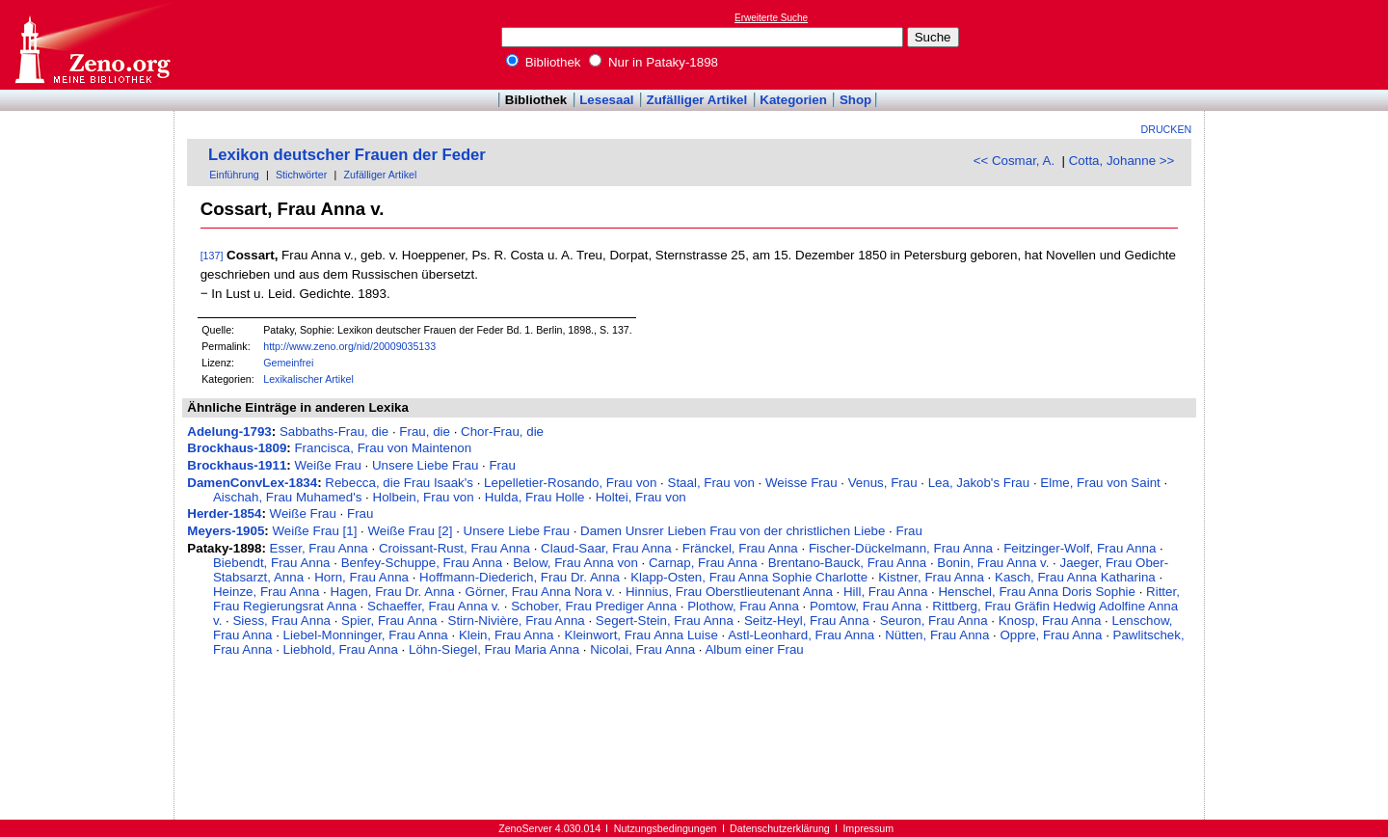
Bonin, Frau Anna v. (993, 562)
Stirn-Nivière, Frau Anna (516, 620)
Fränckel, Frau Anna (740, 548)
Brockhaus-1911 (236, 465)
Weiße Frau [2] (410, 531)
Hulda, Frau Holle (535, 497)
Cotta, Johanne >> (1122, 160)
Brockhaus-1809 (236, 448)
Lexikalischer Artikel (308, 379)
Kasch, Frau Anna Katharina (1075, 577)
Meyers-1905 (225, 531)
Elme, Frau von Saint (1100, 482)
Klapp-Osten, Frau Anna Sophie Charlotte (749, 577)
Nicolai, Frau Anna (642, 649)
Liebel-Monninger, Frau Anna (365, 635)
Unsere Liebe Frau (425, 465)
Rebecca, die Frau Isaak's (399, 482)
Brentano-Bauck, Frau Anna (847, 562)
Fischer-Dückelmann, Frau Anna (901, 548)
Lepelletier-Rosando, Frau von (570, 482)
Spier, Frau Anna (389, 620)
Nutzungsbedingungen (665, 828)
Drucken (1166, 129)
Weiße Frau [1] (315, 531)
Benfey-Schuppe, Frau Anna (421, 562)
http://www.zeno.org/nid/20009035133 (349, 346)
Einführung (234, 174)
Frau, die (424, 431)
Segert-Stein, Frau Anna (665, 620)
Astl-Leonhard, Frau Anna (801, 635)
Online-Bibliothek (91, 45)
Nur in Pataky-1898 (653, 62)
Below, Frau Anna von (575, 562)
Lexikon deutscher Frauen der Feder (347, 155)
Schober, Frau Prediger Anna (594, 606)
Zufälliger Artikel (697, 100)
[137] (212, 255)
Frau (502, 465)
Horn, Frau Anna (361, 577)
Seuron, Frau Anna (934, 620)
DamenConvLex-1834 (252, 482)
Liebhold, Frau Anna (340, 649)
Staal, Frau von (711, 482)
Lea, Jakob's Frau (979, 482)
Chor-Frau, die (502, 431)
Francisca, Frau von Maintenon (382, 448)
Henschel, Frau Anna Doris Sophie (1036, 591)
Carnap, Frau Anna (703, 562)
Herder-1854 (224, 513)
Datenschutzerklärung (780, 828)
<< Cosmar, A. (1014, 160)
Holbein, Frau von (423, 497)
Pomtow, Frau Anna (865, 606)
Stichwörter (301, 174)
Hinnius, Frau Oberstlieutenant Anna (729, 591)
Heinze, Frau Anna (266, 591)
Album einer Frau (754, 649)
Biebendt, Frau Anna (272, 562)
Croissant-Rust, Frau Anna (454, 548)
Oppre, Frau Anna (1052, 635)
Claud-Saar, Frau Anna (606, 548)
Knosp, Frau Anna (1050, 620)
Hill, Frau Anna (885, 591)
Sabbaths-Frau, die (334, 431)
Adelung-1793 (229, 431)
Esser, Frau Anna (319, 548)
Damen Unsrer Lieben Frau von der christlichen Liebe (732, 531)
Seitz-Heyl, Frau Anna (806, 620)
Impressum (868, 828)
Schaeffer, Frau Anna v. (433, 606)
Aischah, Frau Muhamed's (287, 497)
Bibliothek (543, 62)
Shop (855, 100)
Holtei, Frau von (641, 497)
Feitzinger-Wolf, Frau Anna (1079, 548)
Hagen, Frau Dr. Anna (393, 591)
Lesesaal (606, 100)
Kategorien (793, 100)
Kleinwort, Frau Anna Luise (641, 635)
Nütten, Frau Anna (937, 635)
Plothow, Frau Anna (743, 606)
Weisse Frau (801, 482)
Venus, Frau (883, 482)
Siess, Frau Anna (281, 620)
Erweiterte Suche (771, 18)
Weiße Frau (327, 465)
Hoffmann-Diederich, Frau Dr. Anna (519, 577)
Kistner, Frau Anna (931, 577)
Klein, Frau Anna (506, 635)
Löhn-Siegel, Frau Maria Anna (494, 649)
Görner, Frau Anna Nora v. (540, 591)
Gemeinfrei (288, 362)
